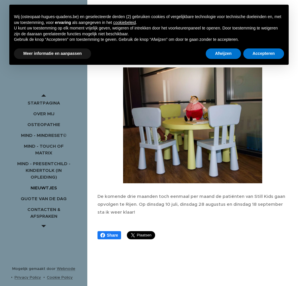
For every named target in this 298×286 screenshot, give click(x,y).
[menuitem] (44, 103)
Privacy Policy (28, 277)
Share (109, 235)
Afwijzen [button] (223, 53)
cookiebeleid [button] (124, 22)
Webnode (66, 268)
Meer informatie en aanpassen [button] (52, 53)
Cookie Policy (60, 277)
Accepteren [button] (264, 53)
